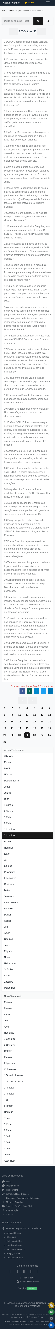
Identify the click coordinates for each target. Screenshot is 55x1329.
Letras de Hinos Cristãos (15, 1194)
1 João (7, 1136)
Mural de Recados (12, 1202)
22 (4, 728)
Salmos (8, 866)
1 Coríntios (9, 1039)
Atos (6, 1026)
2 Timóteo (9, 1093)
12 (34, 715)
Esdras (7, 841)
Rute (6, 799)
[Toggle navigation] (48, 3)
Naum (7, 957)
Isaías (7, 890)
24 (19, 728)
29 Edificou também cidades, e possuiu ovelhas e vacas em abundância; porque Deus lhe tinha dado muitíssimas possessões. (25, 585)
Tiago (7, 1118)
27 (42, 728)
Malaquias (9, 988)
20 (42, 721)
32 (27, 735)
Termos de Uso (27, 1278)
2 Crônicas (9, 835)
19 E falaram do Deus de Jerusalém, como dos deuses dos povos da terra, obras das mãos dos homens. (26, 399)
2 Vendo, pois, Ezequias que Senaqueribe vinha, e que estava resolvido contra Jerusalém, (26, 63)
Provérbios (9, 872)
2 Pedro (8, 1130)
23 (12, 728)
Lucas (7, 1014)
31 (19, 735)
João (6, 1020)
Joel (6, 927)
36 (4, 742)
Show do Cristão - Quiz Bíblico (18, 1206)
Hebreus (8, 1112)
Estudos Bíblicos (14, 1245)
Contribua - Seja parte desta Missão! (20, 1198)
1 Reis (7, 817)
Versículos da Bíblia (15, 1249)
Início (4, 11)
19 (34, 721)
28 (49, 728)
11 (27, 715)
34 (42, 735)
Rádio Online (10, 1190)
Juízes (7, 793)
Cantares (9, 884)
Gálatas (8, 1051)
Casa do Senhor (11, 2)
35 (49, 735)
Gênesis (8, 756)
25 (27, 728)
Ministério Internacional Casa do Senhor (18, 1314)
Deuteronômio (11, 780)
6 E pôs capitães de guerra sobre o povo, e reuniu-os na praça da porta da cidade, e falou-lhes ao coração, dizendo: (26, 136)
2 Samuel (9, 811)
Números (9, 774)
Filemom (8, 1106)
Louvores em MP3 (14, 1257)
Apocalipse (10, 1161)
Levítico (8, 768)
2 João (7, 1142)
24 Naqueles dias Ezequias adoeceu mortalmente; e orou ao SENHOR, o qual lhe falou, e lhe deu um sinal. (27, 493)
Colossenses (11, 1069)
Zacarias (8, 982)
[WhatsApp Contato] (37, 1271)
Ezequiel (8, 908)
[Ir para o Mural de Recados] (51, 1305)
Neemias (8, 847)
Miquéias (8, 951)
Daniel (7, 914)
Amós (7, 933)
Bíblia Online (12, 1237)
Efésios (8, 1057)
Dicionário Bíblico (14, 1241)
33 (34, 735)
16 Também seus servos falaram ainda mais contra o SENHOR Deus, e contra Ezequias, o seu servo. (27, 339)
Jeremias (9, 896)
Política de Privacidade (27, 1282)
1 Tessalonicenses (13, 1075)
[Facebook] (10, 1271)
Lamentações (11, 902)
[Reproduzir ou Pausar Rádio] (51, 1325)
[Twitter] (24, 1271)
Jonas (7, 945)
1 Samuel (9, 805)
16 (12, 721)
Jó (5, 860)
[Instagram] (17, 1271)
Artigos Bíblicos (13, 1233)
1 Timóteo (9, 1087)
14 (49, 715)
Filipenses (9, 1063)
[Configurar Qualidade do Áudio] (51, 1319)
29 (4, 735)
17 (19, 721)
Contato (7, 1214)
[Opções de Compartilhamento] (51, 1312)
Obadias (8, 939)
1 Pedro (8, 1124)
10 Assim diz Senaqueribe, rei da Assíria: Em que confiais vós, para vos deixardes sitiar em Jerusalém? (25, 217)
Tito (6, 1100)
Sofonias (8, 969)
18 (27, 721)
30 (12, 735)
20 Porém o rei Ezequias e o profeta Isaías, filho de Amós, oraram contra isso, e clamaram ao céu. (26, 412)
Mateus (8, 1002)
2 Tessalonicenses (13, 1081)
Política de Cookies (36, 1317)
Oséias (7, 921)
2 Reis (7, 823)
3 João (7, 1148)
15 (4, 721)
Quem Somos (10, 1186)
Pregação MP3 (13, 1253)
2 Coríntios (9, 1045)
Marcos (8, 1008)
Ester (7, 854)
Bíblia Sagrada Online (19, 11)
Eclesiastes (10, 878)
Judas (7, 1154)
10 (19, 715)
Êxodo (7, 762)
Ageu (7, 975)
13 (42, 715)
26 (34, 728)
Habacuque (10, 963)
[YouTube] (30, 1271)
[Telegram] (44, 1271)
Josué (7, 787)
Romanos (9, 1033)
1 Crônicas (9, 829)
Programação (10, 1210)
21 (49, 721)
